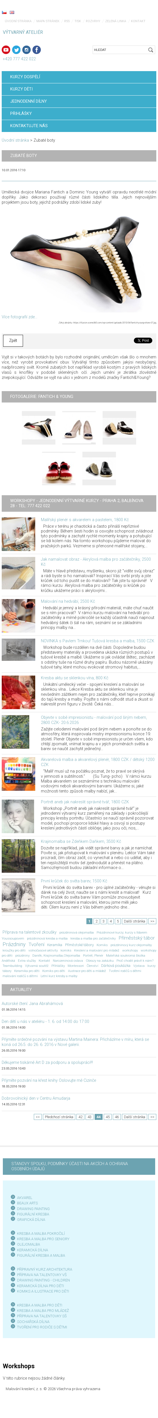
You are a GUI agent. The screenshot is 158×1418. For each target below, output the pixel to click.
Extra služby (27, 961)
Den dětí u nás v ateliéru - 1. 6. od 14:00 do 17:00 (45, 1021)
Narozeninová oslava (68, 961)
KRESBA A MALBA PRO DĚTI (39, 1305)
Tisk (77, 21)
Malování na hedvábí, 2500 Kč (68, 601)
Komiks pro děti (53, 971)
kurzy (151, 966)
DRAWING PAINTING (33, 1209)
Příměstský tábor (136, 938)
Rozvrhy (93, 21)
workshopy (130, 950)
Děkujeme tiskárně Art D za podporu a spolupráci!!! (47, 1062)
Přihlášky (58, 966)
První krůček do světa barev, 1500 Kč (74, 881)
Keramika (54, 945)
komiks (66, 950)
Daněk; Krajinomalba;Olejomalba (56, 955)
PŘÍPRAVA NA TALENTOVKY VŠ (42, 1275)
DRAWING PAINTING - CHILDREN (43, 1280)
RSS (67, 21)
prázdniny (22, 955)
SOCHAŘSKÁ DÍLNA (33, 1322)
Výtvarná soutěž (37, 966)
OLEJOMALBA (28, 1244)
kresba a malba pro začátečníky (93, 938)
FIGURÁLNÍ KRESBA (33, 1214)
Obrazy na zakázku (100, 961)
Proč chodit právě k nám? (135, 961)
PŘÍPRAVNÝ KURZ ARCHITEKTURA (44, 1269)
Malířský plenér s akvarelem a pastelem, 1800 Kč (85, 519)
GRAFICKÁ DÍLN (30, 1219)
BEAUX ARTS (27, 1203)
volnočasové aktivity (43, 950)
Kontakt (44, 961)
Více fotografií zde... (19, 317)
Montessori (76, 966)
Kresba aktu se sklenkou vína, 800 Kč (74, 678)
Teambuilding (12, 966)
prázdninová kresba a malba (47, 938)
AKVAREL (24, 1198)
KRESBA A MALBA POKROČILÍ (41, 1233)
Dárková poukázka (115, 965)
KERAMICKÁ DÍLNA (32, 1250)
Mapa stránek (47, 21)
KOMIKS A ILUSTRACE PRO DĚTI (43, 1291)
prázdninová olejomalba (76, 932)
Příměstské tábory (79, 945)
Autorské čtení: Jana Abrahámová (32, 1003)
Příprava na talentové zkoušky (30, 932)
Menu (142, 12)
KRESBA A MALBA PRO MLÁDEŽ (43, 1310)
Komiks (102, 945)
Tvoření (36, 944)
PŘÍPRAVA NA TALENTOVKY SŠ (42, 1316)
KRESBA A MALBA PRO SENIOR (42, 1239)
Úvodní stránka (18, 21)
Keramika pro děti (27, 971)
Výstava (139, 966)
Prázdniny (14, 944)
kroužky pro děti (14, 950)
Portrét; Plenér (93, 955)
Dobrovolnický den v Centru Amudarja (36, 1098)
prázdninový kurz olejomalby (131, 945)
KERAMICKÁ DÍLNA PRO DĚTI (40, 1286)
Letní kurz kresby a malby (59, 976)
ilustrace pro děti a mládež (87, 971)
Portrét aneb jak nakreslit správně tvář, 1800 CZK (85, 802)
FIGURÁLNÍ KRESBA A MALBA (41, 1255)
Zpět (13, 340)
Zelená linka (115, 21)
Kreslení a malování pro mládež (96, 950)
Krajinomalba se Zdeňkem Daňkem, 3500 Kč (81, 841)
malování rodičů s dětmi (20, 976)
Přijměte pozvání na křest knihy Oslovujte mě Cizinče (49, 1080)
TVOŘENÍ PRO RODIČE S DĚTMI (42, 1327)
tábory (7, 971)
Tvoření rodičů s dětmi (125, 971)
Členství (92, 966)
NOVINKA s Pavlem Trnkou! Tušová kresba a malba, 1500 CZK (97, 641)
